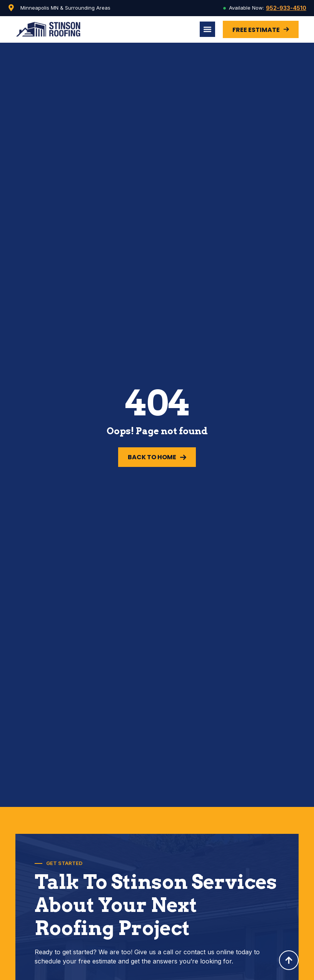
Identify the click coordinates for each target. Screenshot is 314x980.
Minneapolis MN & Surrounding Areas (65, 8)
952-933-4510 (286, 8)
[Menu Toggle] (207, 29)
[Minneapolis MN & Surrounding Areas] (11, 7)
